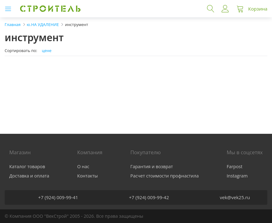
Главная (13, 24)
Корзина (257, 9)
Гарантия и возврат (151, 166)
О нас (83, 166)
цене (46, 51)
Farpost (235, 166)
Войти (225, 8)
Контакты (87, 176)
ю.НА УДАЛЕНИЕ (43, 24)
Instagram (237, 176)
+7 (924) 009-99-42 (149, 197)
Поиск (210, 8)
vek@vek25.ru (235, 197)
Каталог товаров (27, 166)
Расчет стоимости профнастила (164, 176)
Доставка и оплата (29, 176)
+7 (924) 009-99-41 (58, 197)
